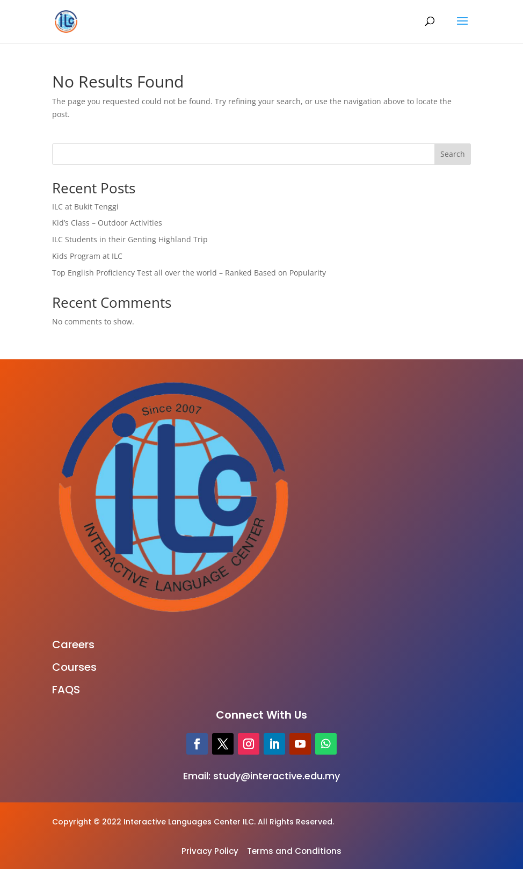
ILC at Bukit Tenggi (85, 206)
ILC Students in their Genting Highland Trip (130, 239)
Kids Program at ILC (87, 256)
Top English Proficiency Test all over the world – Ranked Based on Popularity (189, 272)
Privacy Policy (209, 851)
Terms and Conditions (294, 851)
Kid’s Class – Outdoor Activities (107, 223)
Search (452, 154)
